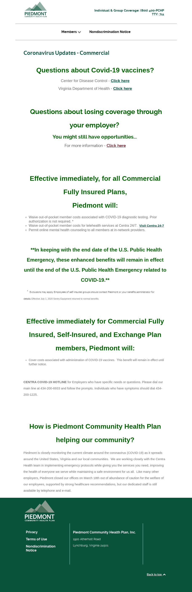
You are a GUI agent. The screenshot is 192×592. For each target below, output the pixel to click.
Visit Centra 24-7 (151, 225)
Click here (120, 81)
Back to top (156, 574)
